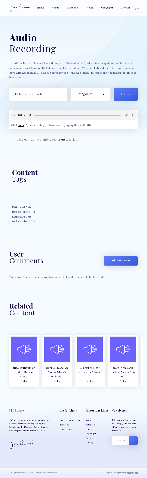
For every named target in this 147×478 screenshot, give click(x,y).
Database (90, 425)
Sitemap (90, 443)
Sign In (136, 9)
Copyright (91, 434)
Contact (89, 438)
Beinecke (64, 425)
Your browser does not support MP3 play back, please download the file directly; (73, 115)
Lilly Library (66, 429)
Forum (89, 429)
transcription (68, 139)
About (89, 420)
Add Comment (120, 260)
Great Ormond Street (70, 420)
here (21, 125)
